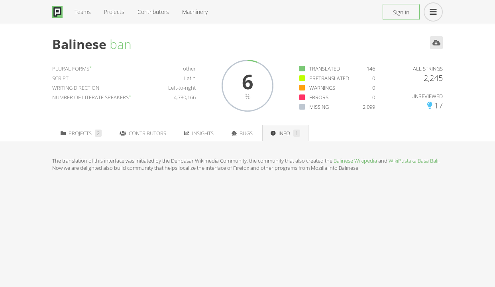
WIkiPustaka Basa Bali (413, 160)
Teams (83, 12)
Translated (324, 68)
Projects (114, 12)
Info (285, 133)
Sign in (401, 12)
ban (121, 44)
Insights (199, 133)
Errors (318, 97)
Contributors (153, 12)
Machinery (195, 12)
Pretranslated (329, 78)
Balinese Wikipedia (355, 160)
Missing (319, 106)
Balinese (79, 44)
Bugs (242, 133)
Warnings (322, 87)
